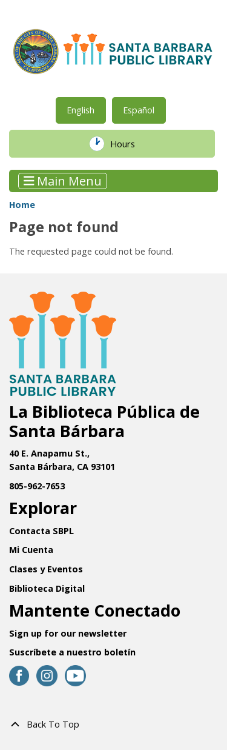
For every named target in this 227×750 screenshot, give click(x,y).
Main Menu (63, 181)
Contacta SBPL (41, 531)
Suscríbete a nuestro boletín (72, 652)
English (80, 110)
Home (22, 204)
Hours (131, 143)
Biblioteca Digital (47, 588)
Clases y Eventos (46, 569)
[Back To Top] (113, 724)
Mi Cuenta (31, 549)
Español (138, 110)
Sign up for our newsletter (68, 633)
